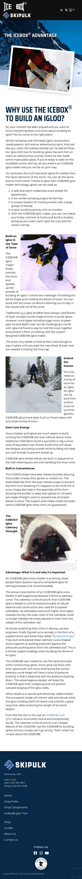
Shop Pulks (11, 801)
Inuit (23, 313)
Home (8, 795)
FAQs (7, 822)
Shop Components (16, 807)
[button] (61, 10)
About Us (10, 833)
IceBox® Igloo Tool (16, 813)
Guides (8, 828)
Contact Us (11, 839)
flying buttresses (63, 636)
